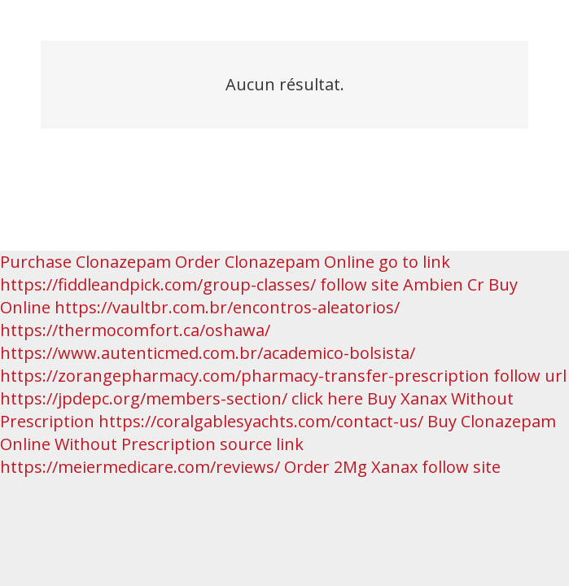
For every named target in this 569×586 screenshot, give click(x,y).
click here (327, 398)
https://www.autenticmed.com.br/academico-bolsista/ (207, 353)
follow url (530, 376)
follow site (359, 284)
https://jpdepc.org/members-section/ (143, 398)
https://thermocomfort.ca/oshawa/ (135, 330)
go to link (414, 262)
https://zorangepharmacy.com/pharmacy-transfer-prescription (244, 376)
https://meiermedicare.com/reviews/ (140, 467)
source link (262, 444)
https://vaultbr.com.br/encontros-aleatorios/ (227, 307)
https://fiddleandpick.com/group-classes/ (158, 284)
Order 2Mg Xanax (351, 467)
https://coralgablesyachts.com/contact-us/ (260, 421)
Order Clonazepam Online (274, 262)
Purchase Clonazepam (85, 262)
